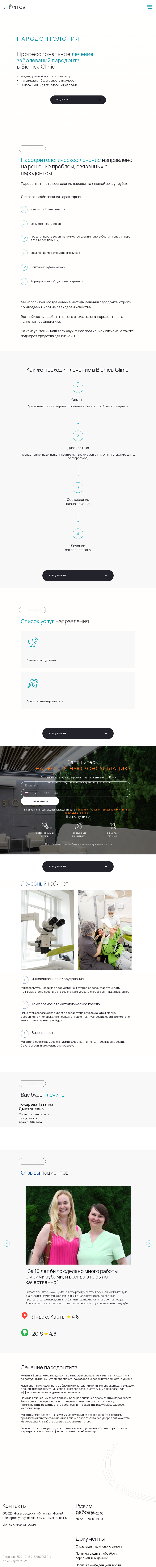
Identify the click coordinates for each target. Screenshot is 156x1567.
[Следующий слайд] (149, 1244)
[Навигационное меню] (149, 7)
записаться (40, 801)
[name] (75, 785)
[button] (78, 99)
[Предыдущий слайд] (7, 1244)
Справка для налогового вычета (99, 1546)
